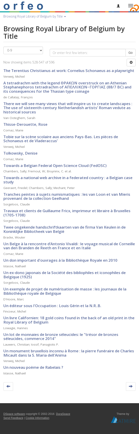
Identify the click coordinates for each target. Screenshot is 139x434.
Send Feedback (13, 418)
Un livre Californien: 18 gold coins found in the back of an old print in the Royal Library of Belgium (69, 320)
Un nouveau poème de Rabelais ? (33, 367)
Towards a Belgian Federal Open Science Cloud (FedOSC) (55, 165)
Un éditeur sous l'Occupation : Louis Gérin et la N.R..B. (52, 305)
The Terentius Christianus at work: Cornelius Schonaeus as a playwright (68, 70)
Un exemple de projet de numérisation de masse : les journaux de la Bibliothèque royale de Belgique (64, 291)
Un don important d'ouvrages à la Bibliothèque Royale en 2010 (60, 260)
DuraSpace (63, 414)
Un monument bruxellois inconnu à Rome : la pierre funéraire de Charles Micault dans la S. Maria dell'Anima (68, 353)
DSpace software (14, 414)
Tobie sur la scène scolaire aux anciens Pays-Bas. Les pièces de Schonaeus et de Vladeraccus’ (60, 139)
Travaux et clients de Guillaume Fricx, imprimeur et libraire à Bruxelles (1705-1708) (66, 213)
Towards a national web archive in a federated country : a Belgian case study (67, 179)
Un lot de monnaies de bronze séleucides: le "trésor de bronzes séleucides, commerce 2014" (60, 336)
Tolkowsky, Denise (20, 153)
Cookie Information (37, 418)
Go (130, 52)
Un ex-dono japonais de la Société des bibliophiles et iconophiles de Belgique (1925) (64, 274)
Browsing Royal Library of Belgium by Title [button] (34, 16)
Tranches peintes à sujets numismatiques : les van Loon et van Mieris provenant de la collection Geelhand (66, 196)
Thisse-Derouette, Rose (25, 124)
